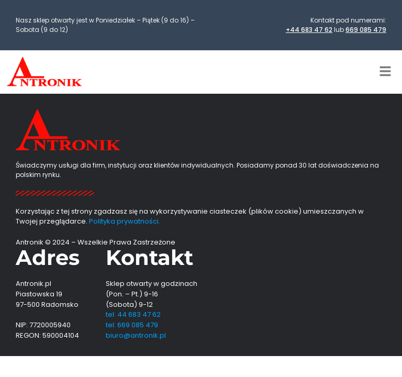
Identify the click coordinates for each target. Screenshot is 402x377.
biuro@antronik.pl (136, 335)
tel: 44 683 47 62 (133, 314)
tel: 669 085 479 (132, 325)
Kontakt (149, 257)
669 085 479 (365, 29)
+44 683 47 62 (309, 29)
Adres (48, 257)
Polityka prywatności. (124, 221)
